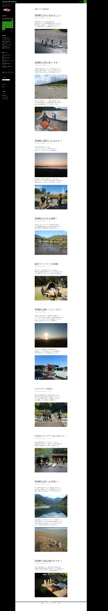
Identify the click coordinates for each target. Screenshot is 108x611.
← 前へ (42, 603)
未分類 (3, 86)
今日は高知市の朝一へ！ (6, 38)
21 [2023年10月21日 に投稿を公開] (10, 25)
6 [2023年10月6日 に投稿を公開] (9, 22)
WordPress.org (5, 98)
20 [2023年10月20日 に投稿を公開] (9, 25)
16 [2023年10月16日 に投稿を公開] (2, 25)
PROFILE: (81, 1)
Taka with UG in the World (9, 1)
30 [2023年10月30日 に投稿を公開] (2, 29)
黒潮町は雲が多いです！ (47, 62)
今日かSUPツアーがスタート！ (51, 436)
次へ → (59, 603)
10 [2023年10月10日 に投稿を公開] (4, 23)
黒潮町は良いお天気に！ (47, 481)
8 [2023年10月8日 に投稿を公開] (12, 22)
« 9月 (3, 30)
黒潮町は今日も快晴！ (46, 218)
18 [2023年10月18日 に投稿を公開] (6, 25)
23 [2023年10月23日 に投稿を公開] (2, 27)
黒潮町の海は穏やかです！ (48, 560)
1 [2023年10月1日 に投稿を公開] (12, 20)
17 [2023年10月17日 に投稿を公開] (4, 25)
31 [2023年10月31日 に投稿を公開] (4, 29)
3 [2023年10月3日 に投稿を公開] (4, 22)
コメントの (5, 97)
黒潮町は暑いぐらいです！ (48, 309)
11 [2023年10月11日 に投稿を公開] (6, 23)
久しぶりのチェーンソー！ (7, 39)
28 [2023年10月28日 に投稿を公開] (10, 27)
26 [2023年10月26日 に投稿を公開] (7, 27)
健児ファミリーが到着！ (47, 263)
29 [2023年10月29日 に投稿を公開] (12, 27)
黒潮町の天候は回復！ (6, 47)
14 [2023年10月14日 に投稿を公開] (10, 23)
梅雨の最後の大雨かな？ (6, 63)
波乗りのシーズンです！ (6, 44)
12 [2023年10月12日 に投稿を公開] (7, 23)
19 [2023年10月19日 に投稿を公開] (7, 25)
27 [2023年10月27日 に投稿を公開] (9, 27)
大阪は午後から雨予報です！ (7, 66)
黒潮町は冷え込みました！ (48, 15)
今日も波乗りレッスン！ (6, 42)
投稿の (4, 95)
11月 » (11, 30)
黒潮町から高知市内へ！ (6, 41)
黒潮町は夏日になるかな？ (48, 140)
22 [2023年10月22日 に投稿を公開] (12, 25)
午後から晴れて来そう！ (6, 54)
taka (3, 56)
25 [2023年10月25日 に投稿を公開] (6, 27)
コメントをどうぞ (47, 17)
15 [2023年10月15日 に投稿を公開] (12, 23)
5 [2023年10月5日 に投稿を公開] (7, 22)
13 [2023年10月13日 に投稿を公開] (9, 23)
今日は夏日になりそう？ (6, 46)
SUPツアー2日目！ (44, 388)
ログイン (3, 93)
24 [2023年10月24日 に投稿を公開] (4, 27)
